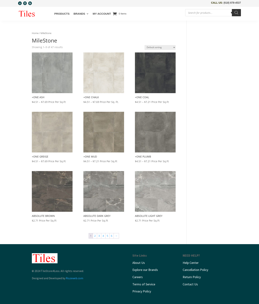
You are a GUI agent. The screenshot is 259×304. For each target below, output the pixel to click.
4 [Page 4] (103, 235)
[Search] (236, 12)
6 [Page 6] (111, 235)
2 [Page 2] (95, 235)
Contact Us (190, 284)
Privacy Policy (141, 291)
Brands (79, 13)
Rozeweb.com (74, 278)
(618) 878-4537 (232, 2)
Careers (137, 277)
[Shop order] (160, 47)
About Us (138, 263)
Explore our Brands (145, 270)
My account (102, 13)
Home (35, 33)
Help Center (191, 263)
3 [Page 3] (99, 235)
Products (61, 13)
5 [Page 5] (107, 235)
